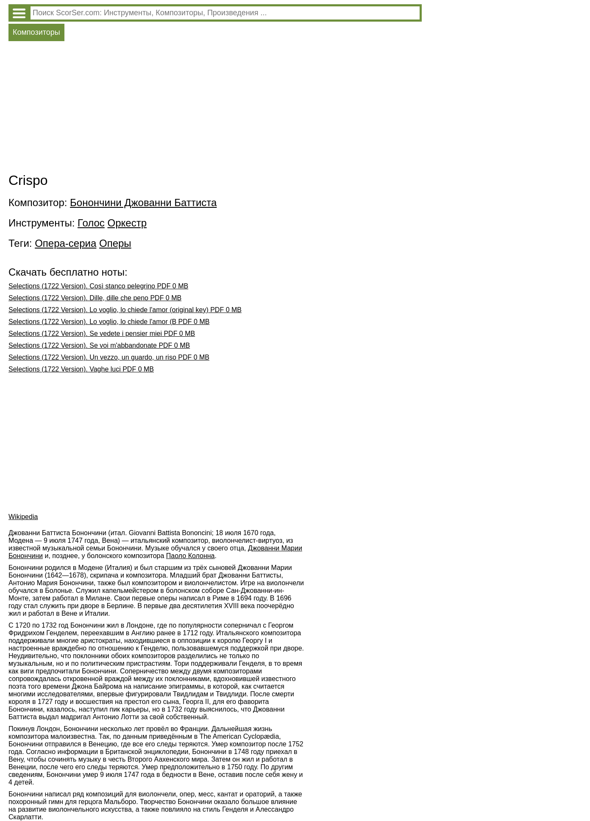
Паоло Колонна (190, 555)
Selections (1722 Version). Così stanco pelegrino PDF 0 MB (98, 286)
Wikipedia (23, 516)
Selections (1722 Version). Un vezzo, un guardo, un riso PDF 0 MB (108, 357)
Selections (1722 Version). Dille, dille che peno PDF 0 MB (94, 298)
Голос (91, 223)
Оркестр (127, 223)
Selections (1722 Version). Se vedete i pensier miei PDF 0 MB (101, 333)
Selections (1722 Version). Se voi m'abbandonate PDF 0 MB (99, 345)
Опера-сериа (65, 243)
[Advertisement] (215, 109)
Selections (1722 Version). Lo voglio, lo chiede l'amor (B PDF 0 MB (108, 321)
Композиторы (36, 32)
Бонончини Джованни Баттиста (143, 202)
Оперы (115, 243)
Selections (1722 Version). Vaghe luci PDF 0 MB (81, 369)
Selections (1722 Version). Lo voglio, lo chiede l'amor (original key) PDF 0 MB (125, 309)
